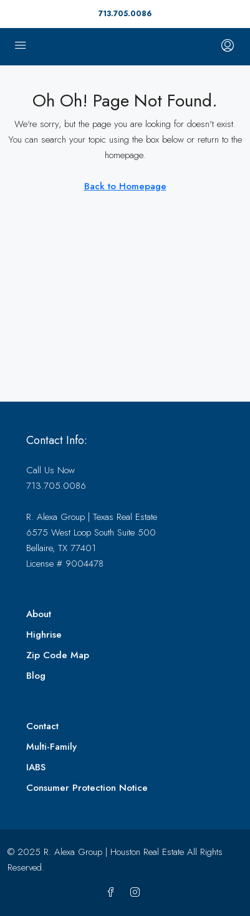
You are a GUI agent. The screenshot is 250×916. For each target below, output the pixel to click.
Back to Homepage (125, 186)
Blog (36, 675)
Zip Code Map (57, 655)
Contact (42, 726)
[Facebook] (113, 893)
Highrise (44, 634)
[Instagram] (137, 893)
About (38, 614)
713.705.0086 (125, 13)
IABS (36, 767)
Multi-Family (51, 746)
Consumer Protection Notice (87, 788)
